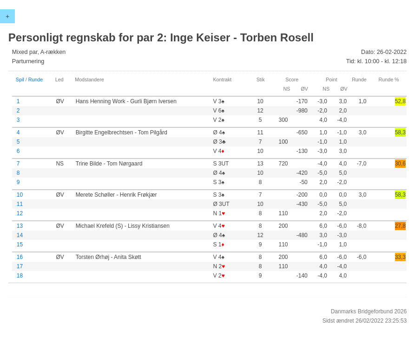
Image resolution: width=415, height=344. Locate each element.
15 (20, 244)
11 (20, 204)
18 (20, 275)
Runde (35, 79)
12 (20, 213)
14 (20, 235)
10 (20, 195)
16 (20, 257)
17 (20, 266)
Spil (20, 79)
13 (20, 226)
